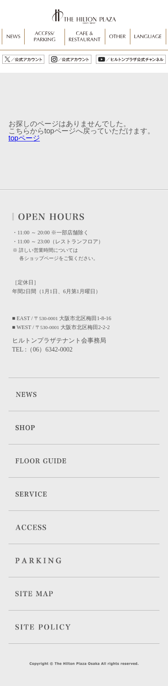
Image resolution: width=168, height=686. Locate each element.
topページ (24, 138)
